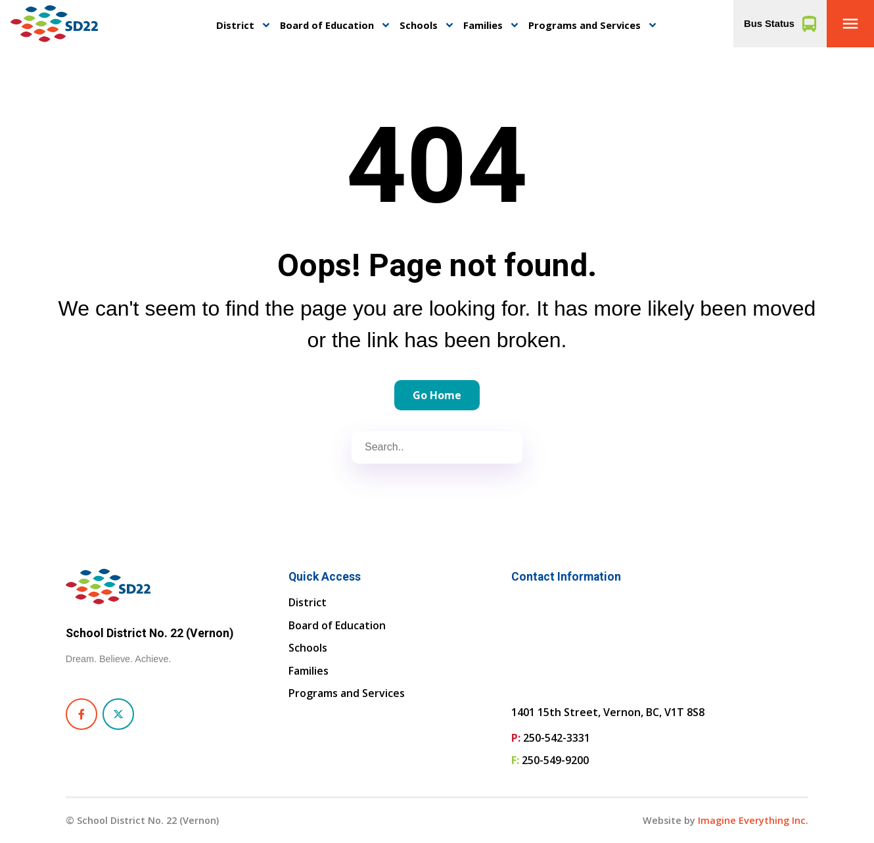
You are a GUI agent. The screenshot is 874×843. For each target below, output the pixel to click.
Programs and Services (584, 25)
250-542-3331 (556, 738)
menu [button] (850, 24)
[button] (850, 23)
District (235, 25)
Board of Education (327, 25)
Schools (419, 25)
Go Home (437, 395)
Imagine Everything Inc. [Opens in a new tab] (753, 820)
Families (483, 25)
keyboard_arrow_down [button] (266, 25)
